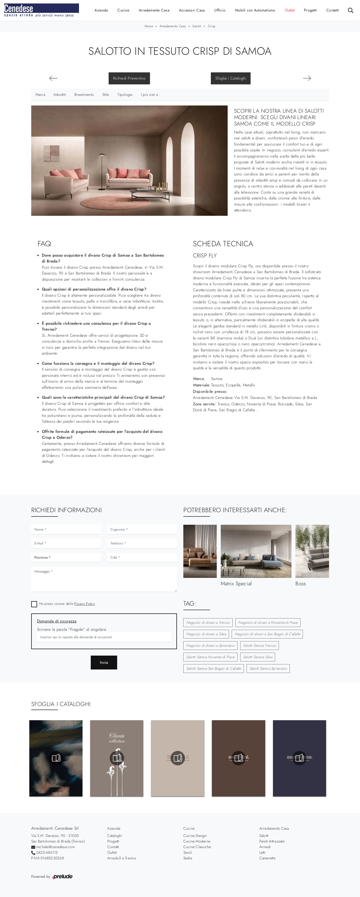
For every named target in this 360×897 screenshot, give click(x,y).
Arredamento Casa (154, 10)
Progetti (310, 10)
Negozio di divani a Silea (206, 634)
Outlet (290, 10)
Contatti (332, 10)
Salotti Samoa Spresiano (268, 668)
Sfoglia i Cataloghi (230, 78)
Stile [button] (105, 94)
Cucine (123, 10)
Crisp (211, 26)
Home (149, 26)
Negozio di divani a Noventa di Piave (268, 622)
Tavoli (187, 852)
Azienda (101, 10)
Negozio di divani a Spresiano (210, 645)
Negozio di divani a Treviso (208, 622)
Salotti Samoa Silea (257, 657)
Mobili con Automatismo (255, 10)
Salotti (196, 26)
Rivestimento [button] (84, 94)
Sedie (187, 858)
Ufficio (220, 10)
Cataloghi (114, 835)
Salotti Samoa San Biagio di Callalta (213, 668)
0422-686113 (47, 852)
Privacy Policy (84, 603)
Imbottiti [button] (60, 94)
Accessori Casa (192, 10)
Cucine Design (195, 835)
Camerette (267, 858)
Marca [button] (40, 94)
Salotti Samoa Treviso (259, 645)
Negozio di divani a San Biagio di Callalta (267, 634)
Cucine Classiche (197, 846)
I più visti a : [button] (150, 94)
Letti (262, 852)
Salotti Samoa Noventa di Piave (210, 657)
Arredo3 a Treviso (121, 858)
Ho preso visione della (67, 603)
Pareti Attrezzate (271, 841)
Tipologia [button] (124, 94)
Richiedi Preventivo (129, 78)
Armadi (265, 846)
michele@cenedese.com (55, 846)
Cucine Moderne (197, 841)
